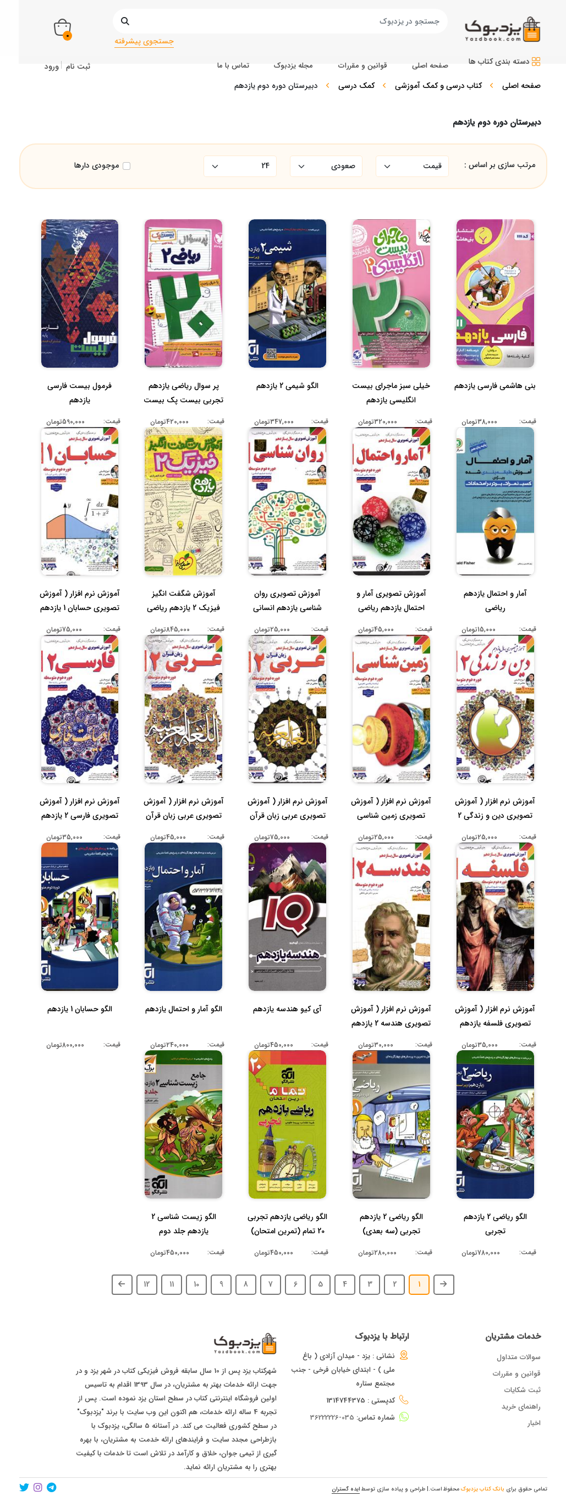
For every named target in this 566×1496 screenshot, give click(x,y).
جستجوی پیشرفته (144, 41)
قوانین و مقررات (517, 1373)
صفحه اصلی (521, 86)
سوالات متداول (519, 1357)
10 (196, 1284)
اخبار (534, 1423)
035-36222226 (332, 1417)
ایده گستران (346, 1489)
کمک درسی (356, 86)
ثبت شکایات (522, 1390)
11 (171, 1284)
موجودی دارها (96, 165)
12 (147, 1284)
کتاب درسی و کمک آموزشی (438, 86)
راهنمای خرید (521, 1406)
